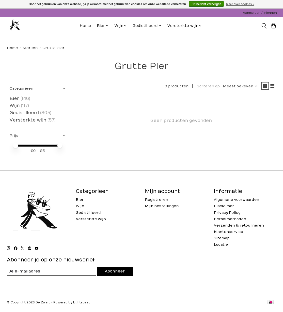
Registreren (156, 200)
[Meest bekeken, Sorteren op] (238, 87)
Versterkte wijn (28, 120)
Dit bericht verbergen (206, 4)
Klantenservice (228, 232)
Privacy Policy (227, 213)
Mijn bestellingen (162, 206)
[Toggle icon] (263, 25)
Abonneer (114, 271)
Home (85, 26)
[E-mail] (51, 271)
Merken (30, 48)
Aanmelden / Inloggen (260, 12)
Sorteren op (206, 87)
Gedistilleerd (24, 112)
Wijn (15, 105)
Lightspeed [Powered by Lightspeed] (82, 303)
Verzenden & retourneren (239, 225)
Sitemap (222, 238)
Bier (14, 98)
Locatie (221, 245)
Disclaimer (224, 206)
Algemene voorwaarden (236, 200)
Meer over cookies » (240, 4)
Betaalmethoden (230, 219)
